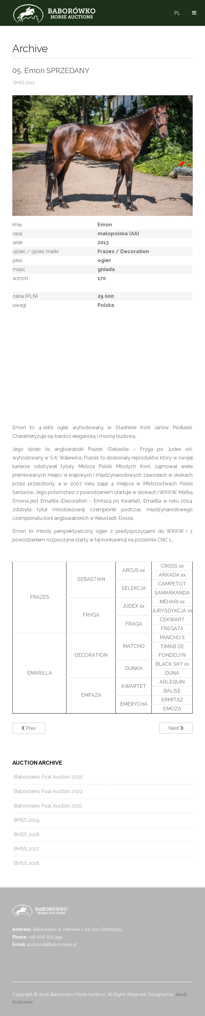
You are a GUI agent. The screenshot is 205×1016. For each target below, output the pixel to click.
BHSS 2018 (26, 834)
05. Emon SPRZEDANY (51, 70)
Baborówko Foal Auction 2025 (48, 777)
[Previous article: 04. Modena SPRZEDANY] (28, 728)
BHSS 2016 (26, 863)
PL (177, 13)
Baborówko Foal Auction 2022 (48, 791)
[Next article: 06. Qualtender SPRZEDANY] (176, 728)
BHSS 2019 (26, 820)
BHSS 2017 (24, 82)
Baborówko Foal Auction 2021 (48, 806)
